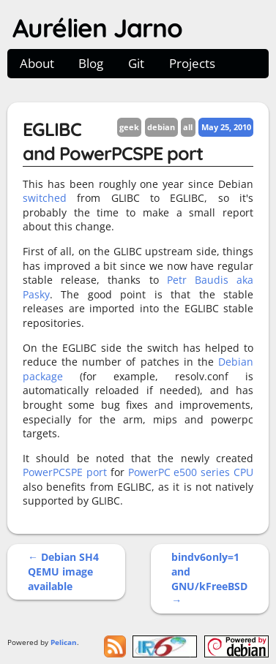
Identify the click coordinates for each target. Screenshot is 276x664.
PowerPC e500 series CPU (191, 472)
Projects (192, 63)
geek (129, 126)
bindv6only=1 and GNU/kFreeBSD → (209, 578)
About (37, 63)
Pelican (64, 642)
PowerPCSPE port (65, 472)
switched (45, 198)
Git (136, 63)
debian (161, 126)
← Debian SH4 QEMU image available (63, 571)
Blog (90, 63)
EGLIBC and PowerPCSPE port (113, 141)
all (188, 126)
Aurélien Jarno (97, 28)
